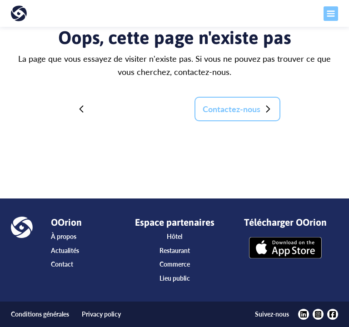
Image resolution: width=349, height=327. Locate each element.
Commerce (175, 264)
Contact (62, 264)
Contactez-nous (237, 109)
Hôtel (174, 236)
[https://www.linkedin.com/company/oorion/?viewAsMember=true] (303, 314)
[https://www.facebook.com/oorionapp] (332, 314)
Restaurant (175, 250)
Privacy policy (101, 314)
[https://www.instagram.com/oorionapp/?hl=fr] (318, 314)
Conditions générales (40, 314)
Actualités (65, 250)
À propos (63, 236)
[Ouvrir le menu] (305, 13)
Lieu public (175, 278)
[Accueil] (43, 13)
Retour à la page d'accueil (129, 109)
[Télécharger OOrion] (285, 248)
